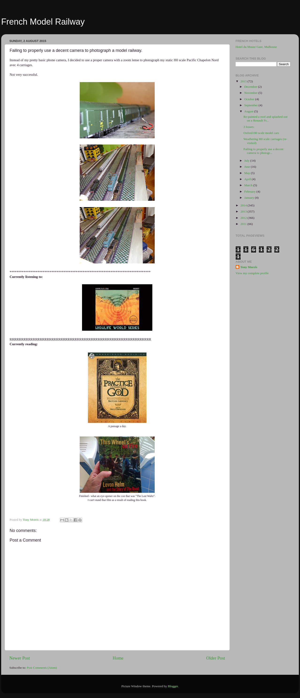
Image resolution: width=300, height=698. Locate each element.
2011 (244, 224)
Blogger (173, 686)
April (248, 179)
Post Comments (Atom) (42, 667)
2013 (244, 211)
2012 (244, 218)
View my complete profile (252, 273)
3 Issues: (249, 127)
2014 (244, 205)
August (249, 111)
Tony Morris (248, 267)
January (249, 197)
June (247, 166)
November (251, 93)
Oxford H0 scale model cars (261, 133)
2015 (244, 81)
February (250, 191)
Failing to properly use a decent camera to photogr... (264, 151)
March (248, 185)
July (247, 160)
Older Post (215, 658)
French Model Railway (43, 22)
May (247, 173)
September (251, 105)
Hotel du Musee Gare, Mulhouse (256, 47)
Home (118, 658)
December (251, 86)
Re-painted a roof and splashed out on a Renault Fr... (266, 118)
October (249, 99)
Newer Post (19, 658)
